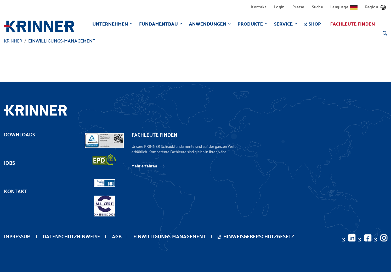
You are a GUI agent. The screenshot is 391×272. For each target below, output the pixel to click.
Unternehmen (109, 24)
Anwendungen (206, 24)
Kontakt (258, 7)
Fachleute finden (351, 24)
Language (344, 7)
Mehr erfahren (144, 166)
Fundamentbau (157, 24)
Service (282, 24)
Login (279, 7)
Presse (298, 7)
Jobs (9, 163)
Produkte (249, 24)
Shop (314, 24)
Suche (317, 7)
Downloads (19, 135)
